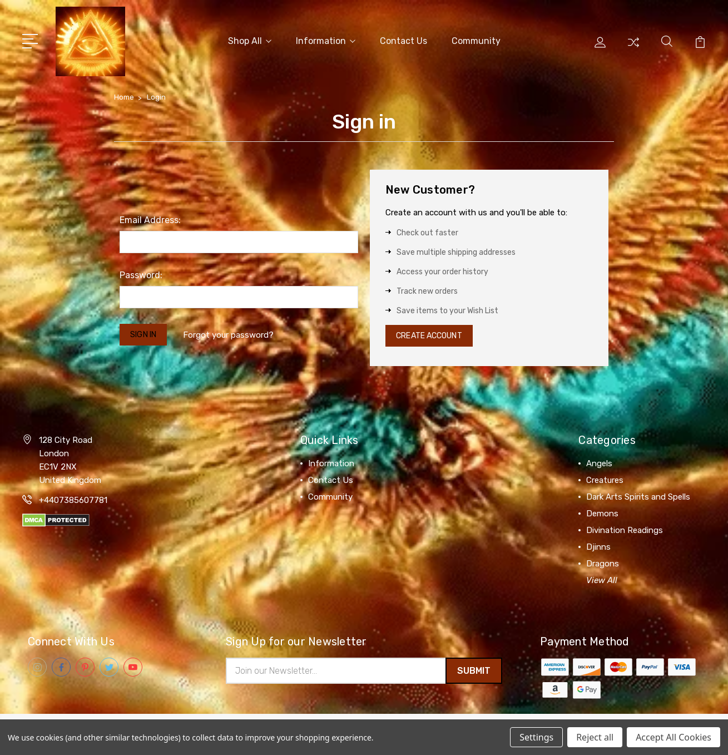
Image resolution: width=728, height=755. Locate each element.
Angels (599, 464)
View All (601, 581)
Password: (141, 273)
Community (476, 39)
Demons (602, 514)
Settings (536, 737)
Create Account (434, 335)
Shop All (249, 39)
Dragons (602, 564)
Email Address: (150, 218)
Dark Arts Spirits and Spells (638, 497)
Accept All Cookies (673, 737)
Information (325, 39)
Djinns (598, 547)
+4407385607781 (73, 501)
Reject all (594, 737)
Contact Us (403, 39)
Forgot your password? (234, 333)
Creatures (604, 481)
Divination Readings (624, 531)
